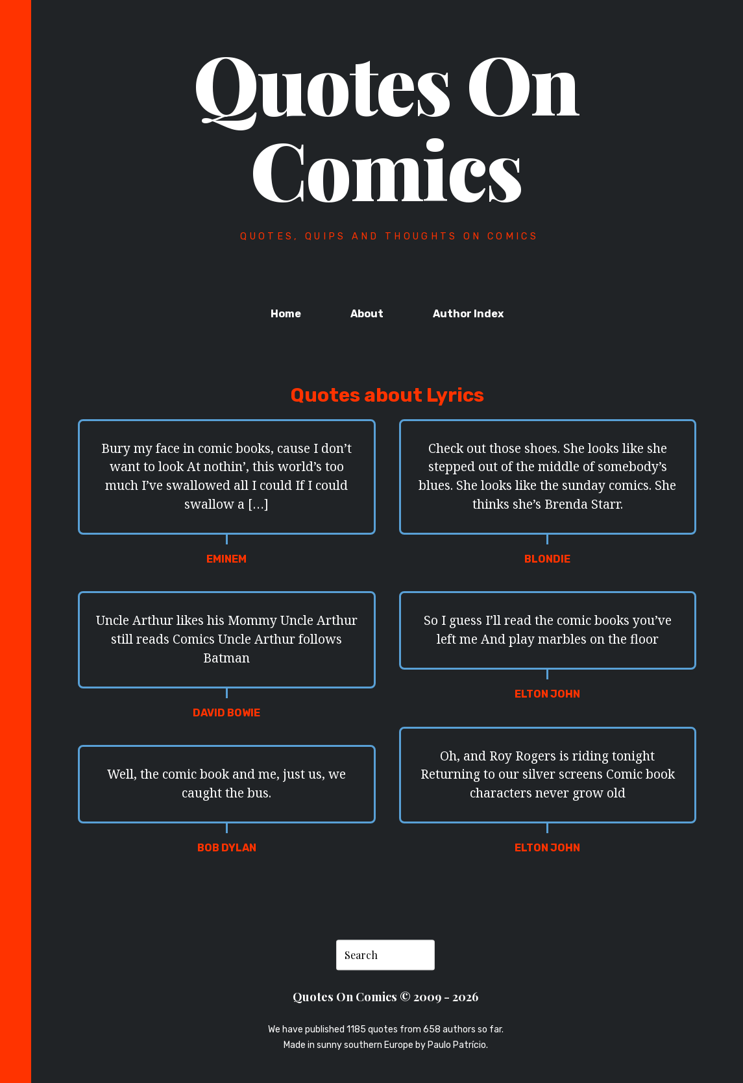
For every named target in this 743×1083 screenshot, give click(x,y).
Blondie (547, 559)
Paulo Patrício (457, 1045)
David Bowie (226, 713)
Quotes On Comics (386, 125)
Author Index (468, 314)
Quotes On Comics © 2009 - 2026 (385, 996)
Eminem (226, 559)
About (367, 314)
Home (286, 314)
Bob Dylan (226, 848)
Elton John (547, 694)
